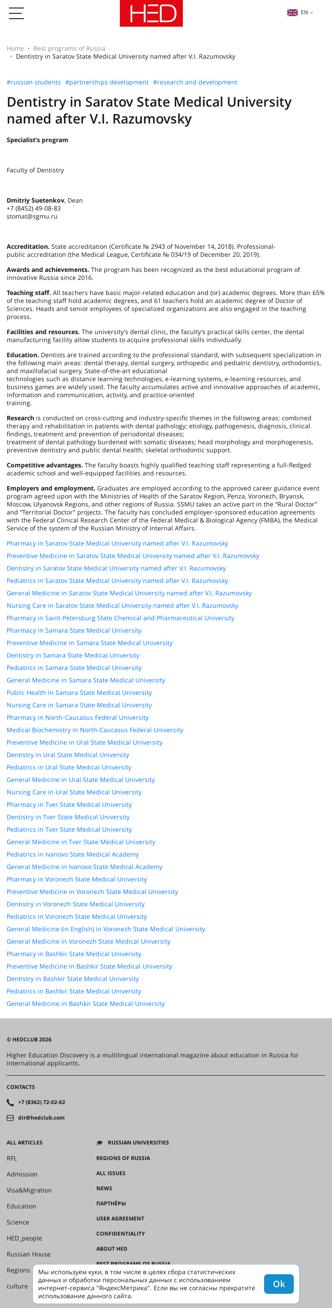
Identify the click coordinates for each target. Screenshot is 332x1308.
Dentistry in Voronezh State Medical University (76, 904)
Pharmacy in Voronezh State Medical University (77, 879)
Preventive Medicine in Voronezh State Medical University (92, 892)
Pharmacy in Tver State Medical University (69, 805)
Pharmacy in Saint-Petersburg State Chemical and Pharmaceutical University (120, 618)
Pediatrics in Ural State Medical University (69, 767)
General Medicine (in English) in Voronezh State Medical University (106, 929)
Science (18, 1222)
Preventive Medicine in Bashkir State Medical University (89, 966)
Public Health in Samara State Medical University (79, 693)
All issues (111, 1173)
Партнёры (111, 1203)
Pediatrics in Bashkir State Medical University (74, 991)
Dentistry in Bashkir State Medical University (73, 979)
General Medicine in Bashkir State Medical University (86, 1004)
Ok (279, 1284)
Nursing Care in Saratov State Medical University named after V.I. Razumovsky (122, 606)
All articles (25, 1142)
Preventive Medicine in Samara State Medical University (90, 643)
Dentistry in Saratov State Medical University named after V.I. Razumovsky (116, 568)
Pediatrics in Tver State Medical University (69, 829)
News (104, 1188)
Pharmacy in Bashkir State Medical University (74, 954)
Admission (22, 1174)
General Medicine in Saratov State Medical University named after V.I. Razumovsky (129, 593)
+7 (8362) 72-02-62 (41, 1102)
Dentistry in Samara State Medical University (73, 655)
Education (21, 1206)
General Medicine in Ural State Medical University (81, 780)
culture (17, 1286)
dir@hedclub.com (41, 1117)
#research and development (195, 82)
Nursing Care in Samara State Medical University (79, 705)
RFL (12, 1158)
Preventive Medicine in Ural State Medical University (84, 742)
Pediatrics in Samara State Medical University (74, 668)
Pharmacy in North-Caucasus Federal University (78, 718)
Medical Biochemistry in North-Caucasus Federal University (95, 730)
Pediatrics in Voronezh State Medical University (77, 917)
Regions (18, 1270)
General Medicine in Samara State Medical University (86, 680)
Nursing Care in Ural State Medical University (74, 792)
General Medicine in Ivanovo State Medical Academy (84, 867)
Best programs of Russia (69, 48)
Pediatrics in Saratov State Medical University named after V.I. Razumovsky (117, 581)
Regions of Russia (123, 1158)
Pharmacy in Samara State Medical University (74, 630)
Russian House (29, 1254)
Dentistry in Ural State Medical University (68, 755)
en (297, 12)
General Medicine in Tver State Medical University (81, 842)
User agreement (120, 1218)
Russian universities (138, 1142)
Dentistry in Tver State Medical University (68, 817)
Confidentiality (120, 1233)
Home (15, 48)
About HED (111, 1248)
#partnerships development (107, 82)
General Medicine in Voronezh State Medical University (88, 941)
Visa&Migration (29, 1190)
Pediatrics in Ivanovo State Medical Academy (73, 854)
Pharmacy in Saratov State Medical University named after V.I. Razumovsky (117, 543)
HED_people (24, 1238)
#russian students (34, 82)
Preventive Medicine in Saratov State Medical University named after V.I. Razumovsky (133, 556)
